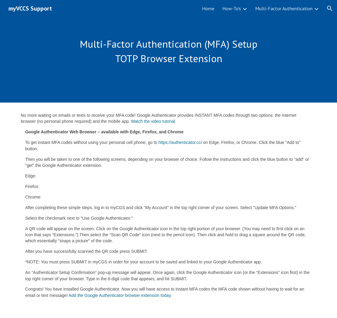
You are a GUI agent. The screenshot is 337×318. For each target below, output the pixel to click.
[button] (330, 8)
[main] (169, 51)
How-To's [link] (231, 8)
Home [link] (208, 8)
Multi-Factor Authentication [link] (284, 8)
